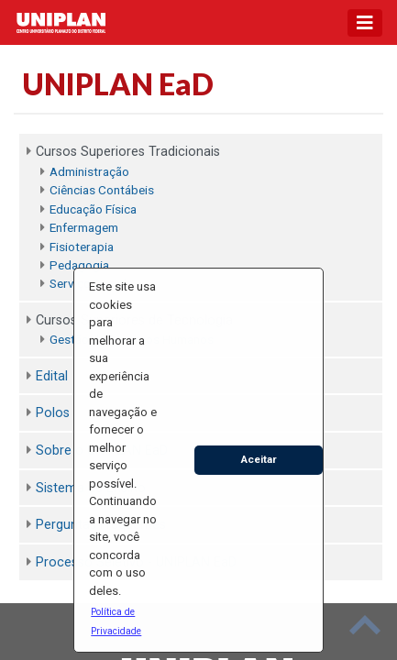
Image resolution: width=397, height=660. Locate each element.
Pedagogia (79, 265)
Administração (89, 171)
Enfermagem (84, 227)
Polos (53, 413)
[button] (123, 621)
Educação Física (93, 209)
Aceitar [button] (259, 459)
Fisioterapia (82, 246)
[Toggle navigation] (364, 23)
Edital (52, 376)
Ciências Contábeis (102, 189)
